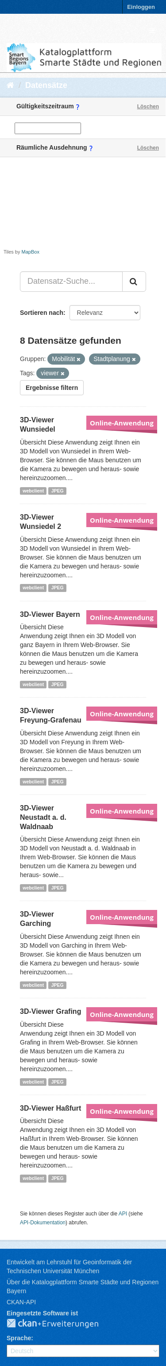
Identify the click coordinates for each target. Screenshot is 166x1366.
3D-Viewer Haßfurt (50, 1108)
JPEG (57, 490)
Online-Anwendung (122, 422)
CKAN (60, 1323)
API (123, 1214)
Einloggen (141, 7)
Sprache (19, 1338)
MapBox (30, 251)
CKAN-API (21, 1302)
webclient (33, 490)
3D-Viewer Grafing (50, 1011)
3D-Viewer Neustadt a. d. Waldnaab (43, 817)
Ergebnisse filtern (52, 387)
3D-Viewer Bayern (50, 614)
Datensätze (46, 85)
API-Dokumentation (43, 1222)
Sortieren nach (41, 312)
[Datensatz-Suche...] (71, 281)
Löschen (148, 106)
